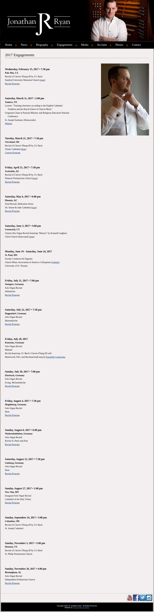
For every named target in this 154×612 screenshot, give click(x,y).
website (55, 262)
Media (84, 44)
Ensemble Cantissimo (55, 357)
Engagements (64, 44)
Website (8, 123)
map (42, 80)
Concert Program (12, 153)
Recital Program (12, 84)
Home (8, 44)
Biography (42, 44)
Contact (136, 44)
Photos (119, 44)
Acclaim (102, 44)
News (24, 44)
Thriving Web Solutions (81, 607)
